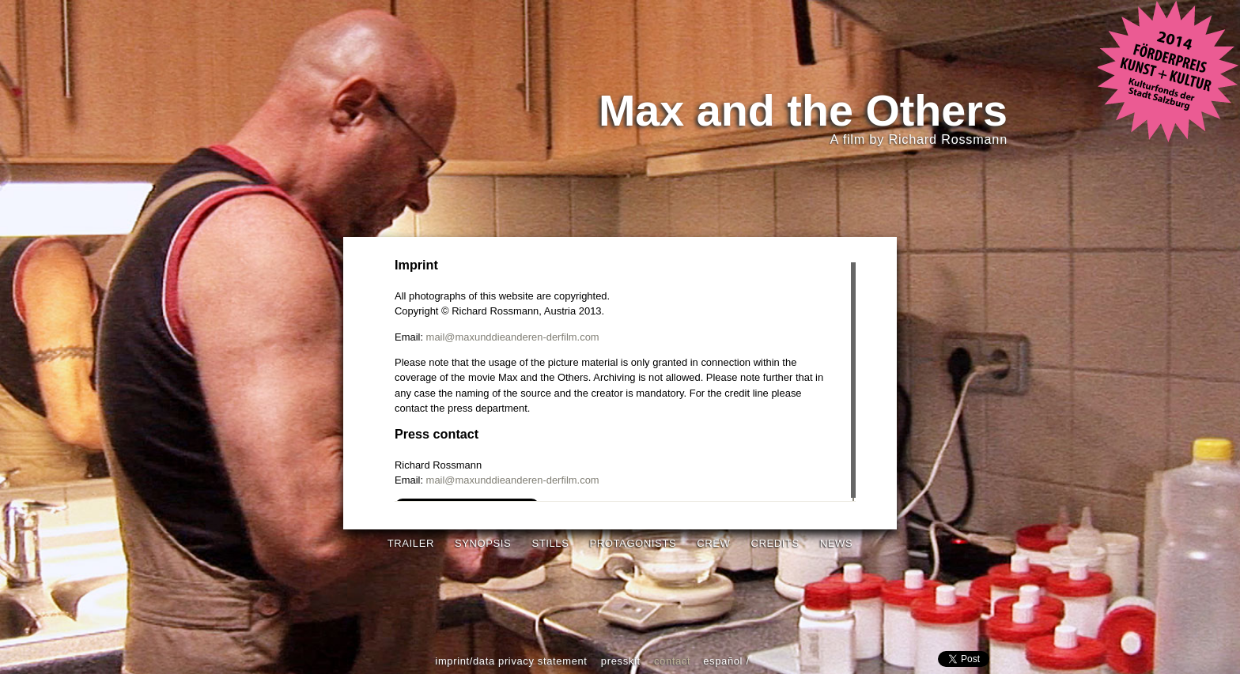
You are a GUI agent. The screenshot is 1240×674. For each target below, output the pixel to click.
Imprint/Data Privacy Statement (511, 661)
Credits (774, 543)
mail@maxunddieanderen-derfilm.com (512, 337)
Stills (550, 543)
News (836, 543)
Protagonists (633, 543)
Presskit (621, 661)
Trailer (411, 543)
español (723, 661)
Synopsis (483, 543)
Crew (713, 543)
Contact (672, 661)
